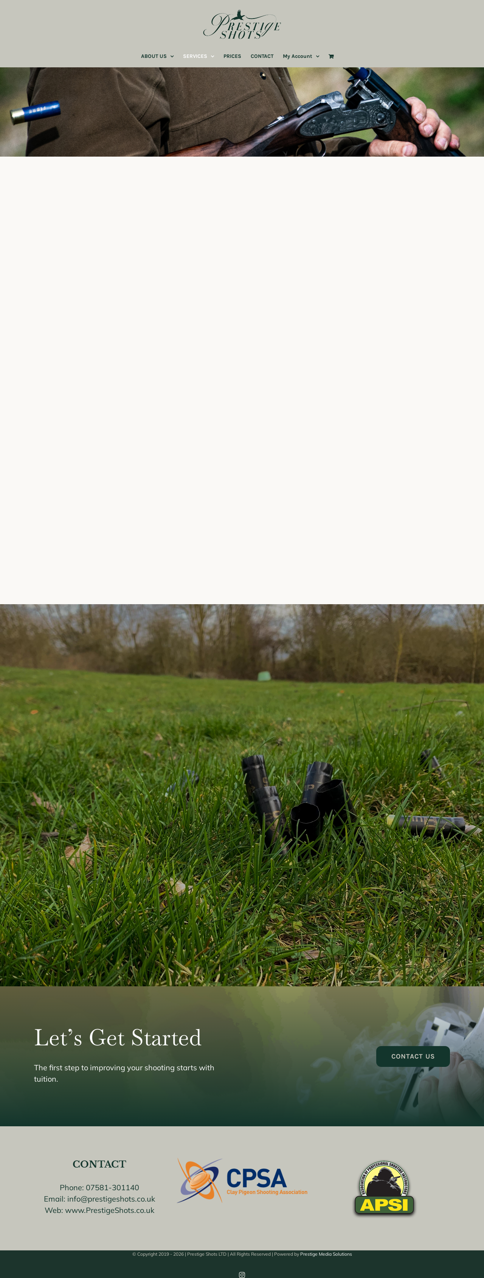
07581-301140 (112, 1187)
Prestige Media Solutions (326, 1254)
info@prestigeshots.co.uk (111, 1198)
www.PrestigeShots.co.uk (109, 1210)
